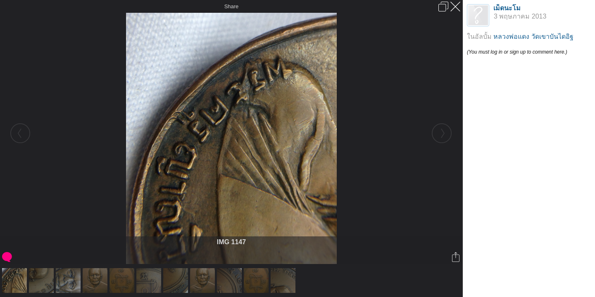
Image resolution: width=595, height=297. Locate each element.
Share (231, 6)
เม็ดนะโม (507, 8)
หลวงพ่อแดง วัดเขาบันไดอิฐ (533, 36)
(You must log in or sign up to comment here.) (517, 52)
